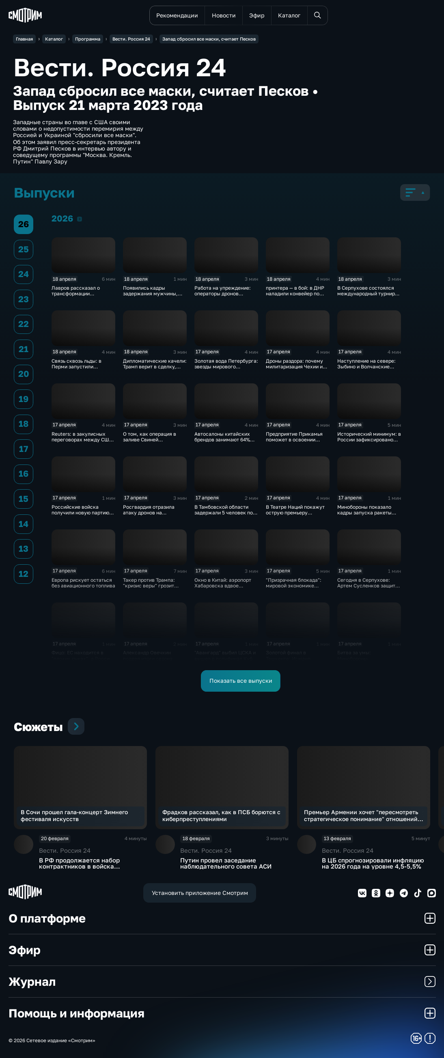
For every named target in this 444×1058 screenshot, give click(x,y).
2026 (79, 219)
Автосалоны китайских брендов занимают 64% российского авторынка (223, 440)
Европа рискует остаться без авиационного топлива (83, 583)
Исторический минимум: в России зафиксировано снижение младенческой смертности (369, 442)
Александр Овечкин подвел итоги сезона (147, 655)
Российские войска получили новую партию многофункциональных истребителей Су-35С (80, 515)
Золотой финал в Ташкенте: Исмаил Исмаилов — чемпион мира (291, 661)
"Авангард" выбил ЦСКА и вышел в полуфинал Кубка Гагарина (226, 658)
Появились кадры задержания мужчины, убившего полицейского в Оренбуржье (154, 296)
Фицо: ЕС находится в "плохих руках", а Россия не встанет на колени (82, 658)
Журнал (222, 981)
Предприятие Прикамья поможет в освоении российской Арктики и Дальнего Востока (294, 442)
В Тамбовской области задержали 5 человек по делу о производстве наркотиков (223, 515)
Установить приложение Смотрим (200, 893)
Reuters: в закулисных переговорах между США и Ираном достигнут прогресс (82, 442)
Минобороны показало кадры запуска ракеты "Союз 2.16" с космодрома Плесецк (368, 515)
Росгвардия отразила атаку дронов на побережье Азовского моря (149, 515)
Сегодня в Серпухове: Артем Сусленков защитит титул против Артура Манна (369, 588)
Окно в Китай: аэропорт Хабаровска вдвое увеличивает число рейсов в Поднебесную (222, 588)
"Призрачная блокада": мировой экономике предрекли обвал (293, 586)
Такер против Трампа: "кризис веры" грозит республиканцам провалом (149, 588)
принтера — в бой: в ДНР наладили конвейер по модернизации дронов (295, 294)
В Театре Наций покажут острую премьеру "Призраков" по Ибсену (295, 513)
